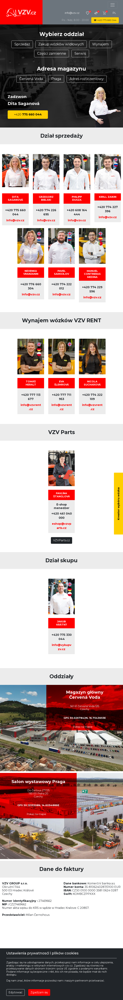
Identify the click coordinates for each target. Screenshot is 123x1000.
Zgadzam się (39, 992)
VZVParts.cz (61, 540)
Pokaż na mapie (83, 726)
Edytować (15, 992)
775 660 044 (28, 114)
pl (114, 12)
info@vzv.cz (72, 12)
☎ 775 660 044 (105, 20)
